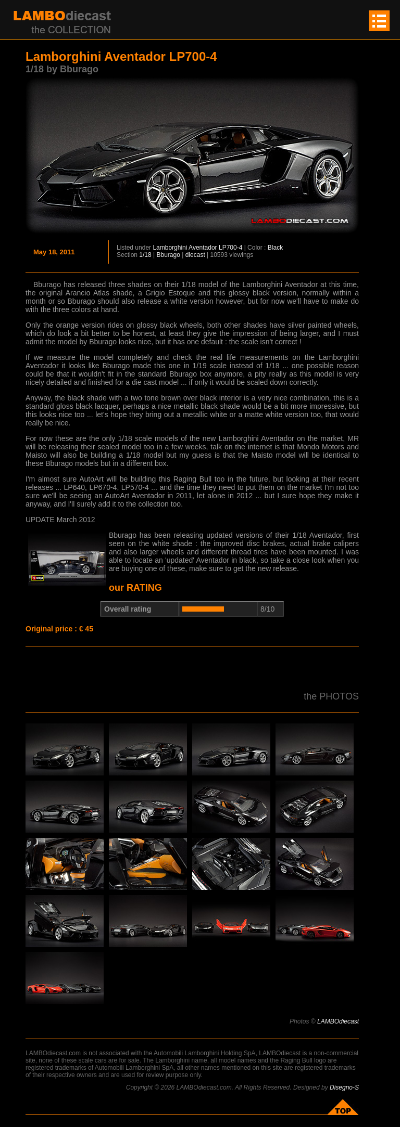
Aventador (203, 247)
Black (275, 247)
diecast (195, 254)
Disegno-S (344, 1087)
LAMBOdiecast (338, 1021)
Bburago (168, 254)
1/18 (145, 254)
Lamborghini (170, 247)
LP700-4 (230, 247)
